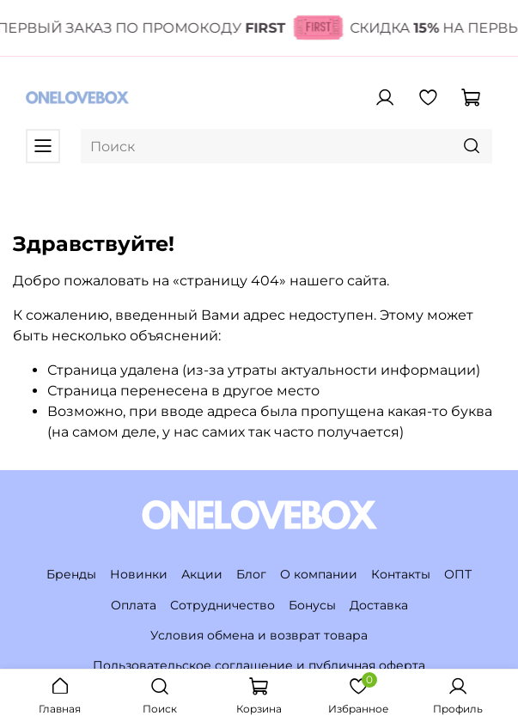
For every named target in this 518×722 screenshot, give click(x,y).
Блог (251, 574)
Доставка (379, 605)
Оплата (133, 605)
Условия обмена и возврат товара (259, 635)
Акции (201, 574)
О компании (318, 574)
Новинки (139, 574)
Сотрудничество (222, 605)
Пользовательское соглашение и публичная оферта (259, 665)
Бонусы (312, 605)
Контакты (400, 574)
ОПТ (458, 574)
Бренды (71, 574)
